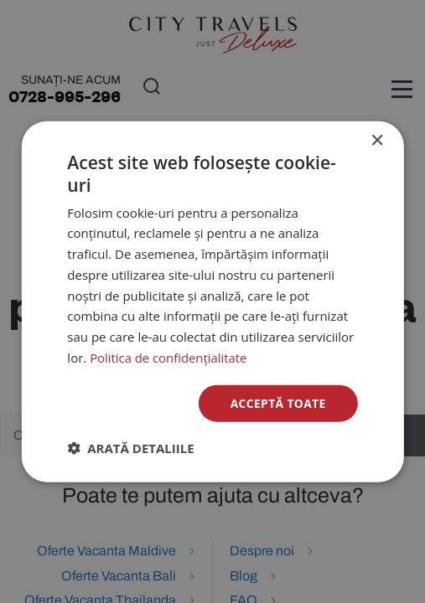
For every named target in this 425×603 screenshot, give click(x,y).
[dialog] (212, 301)
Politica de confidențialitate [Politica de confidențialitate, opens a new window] (169, 356)
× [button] (377, 140)
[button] (130, 448)
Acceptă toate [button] (277, 402)
